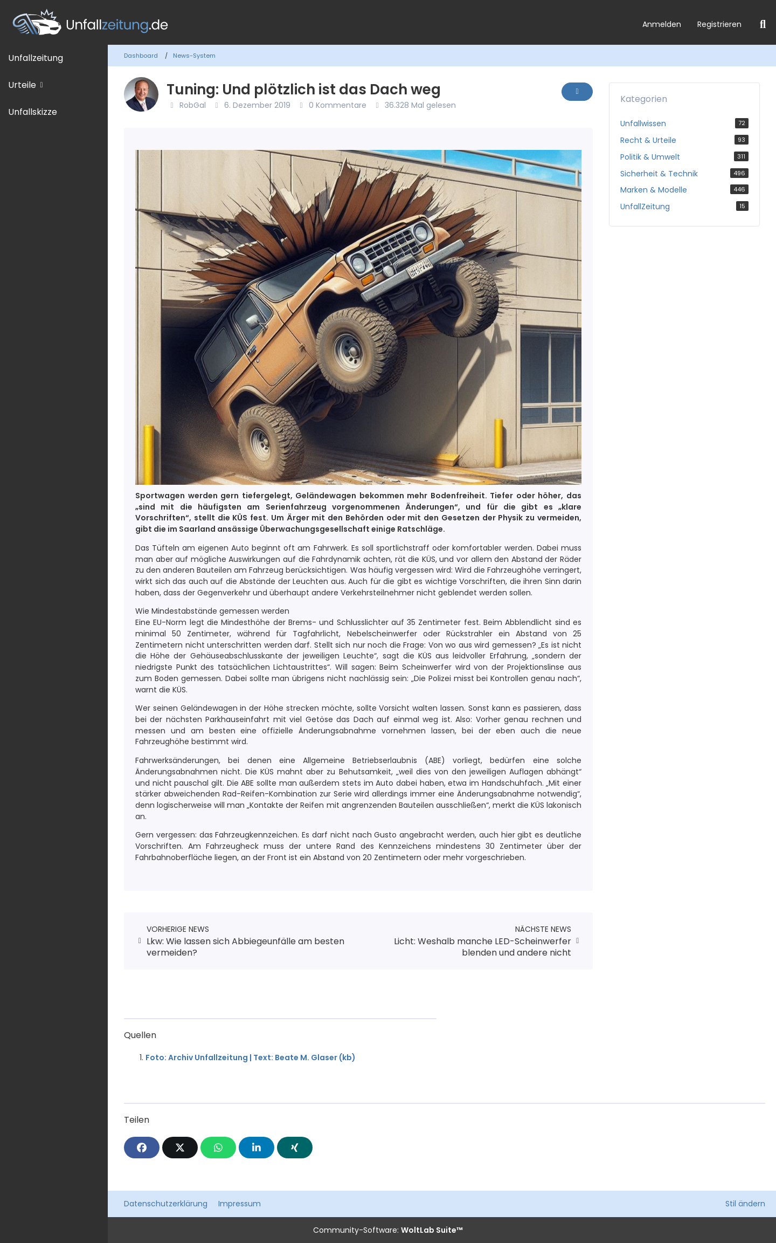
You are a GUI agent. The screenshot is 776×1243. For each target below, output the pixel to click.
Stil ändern (745, 1203)
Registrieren (719, 24)
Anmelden (661, 24)
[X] (180, 1147)
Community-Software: (388, 1230)
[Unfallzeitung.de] (317, 22)
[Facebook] (142, 1147)
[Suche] (763, 24)
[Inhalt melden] (577, 92)
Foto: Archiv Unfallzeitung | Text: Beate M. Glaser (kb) (251, 1057)
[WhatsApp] (218, 1147)
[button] (256, 1147)
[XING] (295, 1147)
